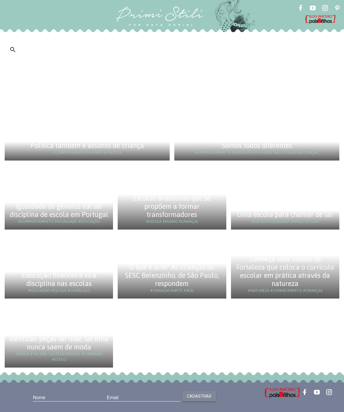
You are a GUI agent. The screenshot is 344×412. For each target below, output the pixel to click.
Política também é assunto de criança (87, 145)
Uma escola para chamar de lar (285, 214)
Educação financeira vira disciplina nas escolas (59, 279)
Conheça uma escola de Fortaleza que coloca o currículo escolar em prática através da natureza (285, 271)
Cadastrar (199, 396)
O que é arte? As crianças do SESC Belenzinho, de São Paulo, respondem (172, 275)
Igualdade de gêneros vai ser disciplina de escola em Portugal (59, 210)
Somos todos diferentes (257, 145)
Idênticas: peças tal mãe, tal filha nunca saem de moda (58, 343)
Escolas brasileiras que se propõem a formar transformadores (172, 206)
